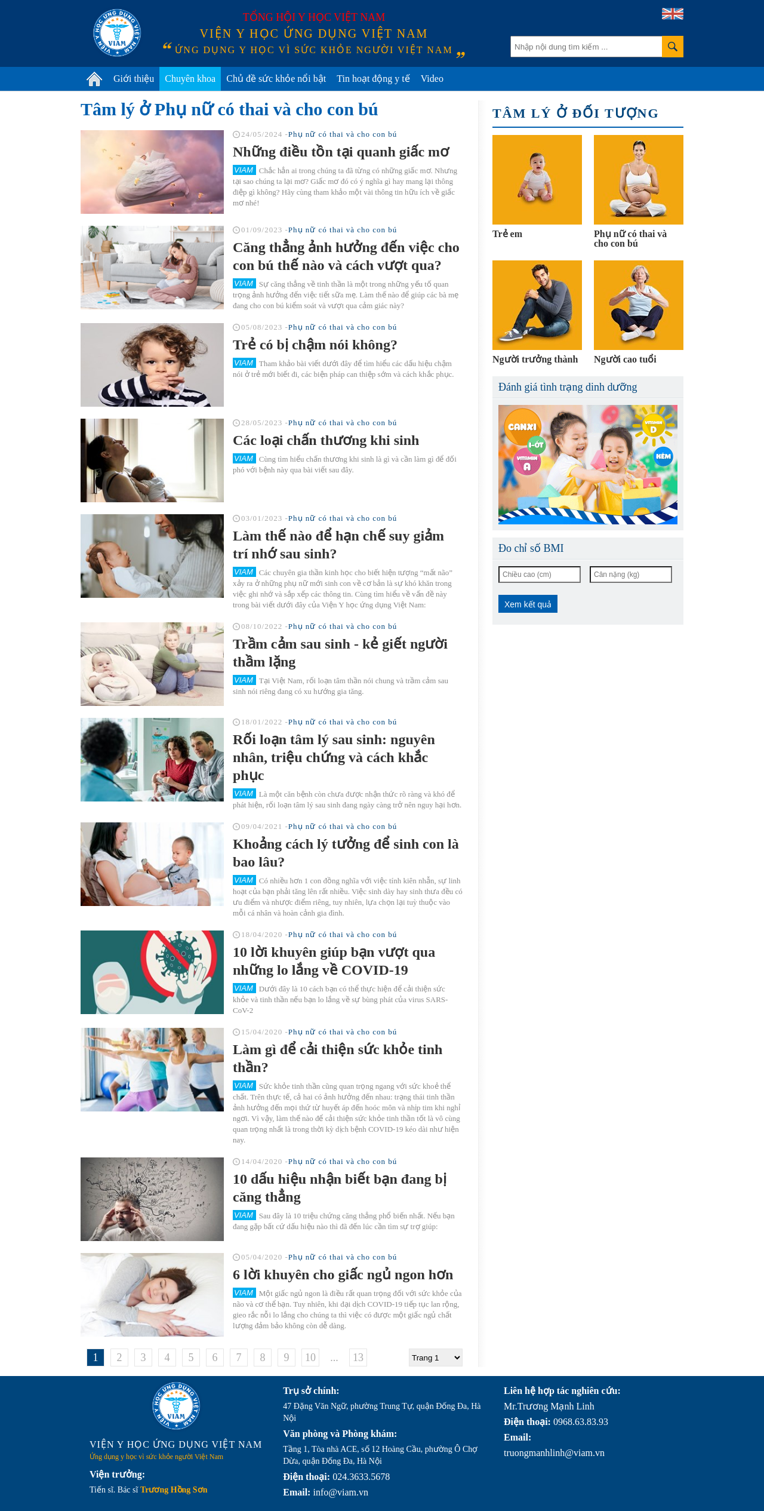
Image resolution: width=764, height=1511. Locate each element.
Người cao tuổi (625, 359)
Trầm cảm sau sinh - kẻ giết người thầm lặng (340, 652)
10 (310, 1357)
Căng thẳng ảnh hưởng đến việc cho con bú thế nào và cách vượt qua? (346, 256)
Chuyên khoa (190, 78)
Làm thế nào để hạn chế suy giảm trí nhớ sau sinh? (338, 544)
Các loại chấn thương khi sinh (326, 440)
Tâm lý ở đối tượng (576, 113)
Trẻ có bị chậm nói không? (315, 344)
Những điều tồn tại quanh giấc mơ (341, 151)
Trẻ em (507, 234)
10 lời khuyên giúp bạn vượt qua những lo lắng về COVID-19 (334, 961)
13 (358, 1357)
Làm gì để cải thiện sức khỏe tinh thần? (337, 1058)
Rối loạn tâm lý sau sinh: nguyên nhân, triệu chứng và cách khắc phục (334, 757)
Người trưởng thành (535, 359)
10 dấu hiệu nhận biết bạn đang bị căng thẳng (339, 1188)
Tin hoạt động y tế (373, 78)
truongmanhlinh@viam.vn (554, 1453)
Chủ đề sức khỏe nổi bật (276, 78)
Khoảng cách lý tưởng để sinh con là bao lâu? (346, 853)
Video (432, 78)
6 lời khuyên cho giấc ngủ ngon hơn (343, 1274)
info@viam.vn (340, 1492)
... (334, 1357)
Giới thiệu (133, 78)
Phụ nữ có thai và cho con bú (343, 134)
